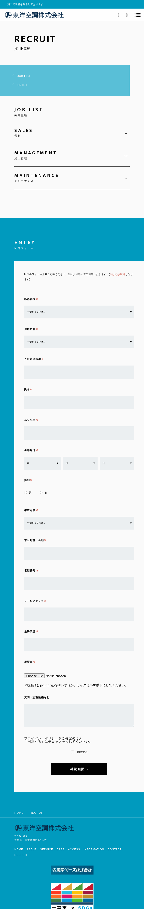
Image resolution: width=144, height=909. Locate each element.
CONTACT (115, 849)
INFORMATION (93, 849)
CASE (60, 849)
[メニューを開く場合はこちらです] (137, 15)
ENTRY (22, 85)
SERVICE (46, 849)
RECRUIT (21, 855)
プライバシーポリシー (41, 738)
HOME (18, 849)
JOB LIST (24, 76)
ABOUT (32, 849)
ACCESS (74, 849)
